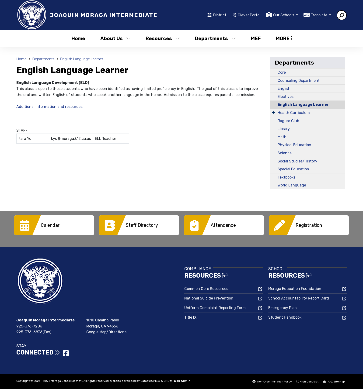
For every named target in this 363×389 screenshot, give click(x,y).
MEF (256, 38)
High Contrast (309, 381)
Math (282, 137)
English (284, 88)
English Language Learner (81, 59)
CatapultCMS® (150, 380)
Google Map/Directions (106, 332)
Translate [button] (319, 15)
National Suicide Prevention (208, 298)
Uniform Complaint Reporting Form (215, 308)
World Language (292, 185)
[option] (54, 225)
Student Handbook (284, 317)
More (284, 38)
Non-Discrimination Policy (272, 381)
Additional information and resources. (49, 106)
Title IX (190, 317)
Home (78, 38)
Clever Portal (249, 15)
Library (284, 129)
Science (285, 153)
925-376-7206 (29, 326)
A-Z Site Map (334, 381)
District (219, 15)
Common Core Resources (206, 288)
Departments (215, 38)
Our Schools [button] (284, 15)
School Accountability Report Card (298, 298)
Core (282, 72)
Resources (163, 38)
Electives (285, 96)
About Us (115, 38)
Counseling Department (299, 80)
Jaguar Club (288, 121)
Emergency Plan (282, 308)
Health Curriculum (294, 112)
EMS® (168, 380)
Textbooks (286, 177)
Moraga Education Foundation (294, 288)
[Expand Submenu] (274, 112)
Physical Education (294, 145)
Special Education (293, 169)
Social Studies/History (297, 161)
